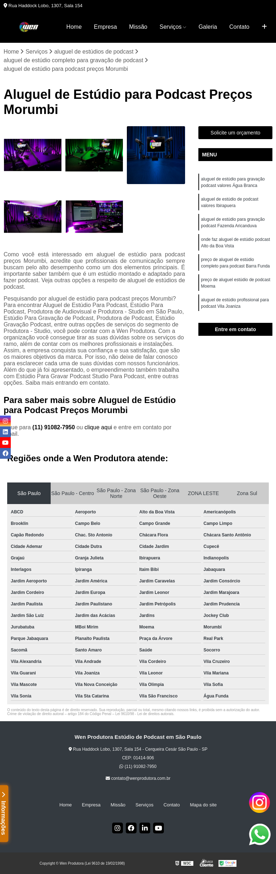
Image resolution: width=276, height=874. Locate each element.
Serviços (170, 27)
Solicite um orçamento (236, 133)
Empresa (105, 27)
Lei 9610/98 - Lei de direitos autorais (144, 714)
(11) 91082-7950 (54, 427)
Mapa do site (203, 804)
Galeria (207, 27)
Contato (239, 27)
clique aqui (98, 427)
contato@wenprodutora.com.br (138, 778)
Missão (138, 27)
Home (74, 27)
